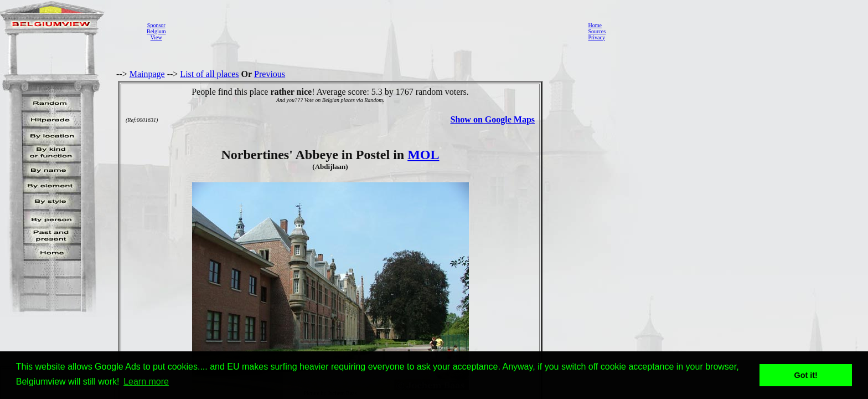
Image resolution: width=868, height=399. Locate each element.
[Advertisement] (373, 31)
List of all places (209, 74)
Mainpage (147, 74)
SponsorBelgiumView (156, 31)
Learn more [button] (146, 381)
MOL (423, 154)
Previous (269, 74)
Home (594, 25)
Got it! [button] (806, 375)
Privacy (596, 37)
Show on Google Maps (493, 119)
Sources (597, 31)
